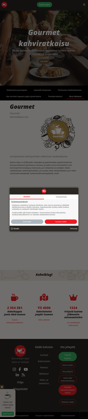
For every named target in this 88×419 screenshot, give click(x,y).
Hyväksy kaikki (60, 222)
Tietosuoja (73, 228)
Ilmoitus (26, 197)
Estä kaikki (27, 222)
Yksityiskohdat (61, 197)
